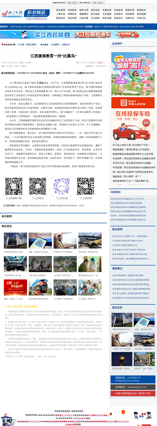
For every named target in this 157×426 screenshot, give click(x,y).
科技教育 (129, 14)
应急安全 (118, 18)
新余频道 (44, 44)
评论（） (102, 62)
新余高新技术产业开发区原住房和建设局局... (132, 298)
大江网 (47, 27)
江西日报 (13, 27)
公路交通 (83, 18)
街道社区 (141, 18)
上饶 (120, 27)
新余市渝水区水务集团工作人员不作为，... (129, 199)
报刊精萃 (81, 27)
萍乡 (137, 27)
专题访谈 (106, 10)
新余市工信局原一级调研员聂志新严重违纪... (132, 293)
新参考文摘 (55, 27)
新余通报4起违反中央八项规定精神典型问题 (131, 289)
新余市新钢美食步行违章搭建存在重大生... (129, 220)
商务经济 (129, 10)
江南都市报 (31, 27)
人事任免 (60, 14)
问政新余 (72, 10)
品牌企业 (129, 18)
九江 (101, 27)
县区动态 (95, 10)
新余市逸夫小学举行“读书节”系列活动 (129, 250)
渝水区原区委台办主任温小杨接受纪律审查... (132, 280)
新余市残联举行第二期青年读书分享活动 (130, 254)
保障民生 (72, 14)
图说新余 (60, 18)
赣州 (111, 27)
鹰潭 (142, 27)
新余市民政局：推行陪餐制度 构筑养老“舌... (131, 259)
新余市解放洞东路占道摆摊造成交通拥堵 (128, 207)
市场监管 (118, 10)
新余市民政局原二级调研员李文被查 (128, 275)
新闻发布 (141, 10)
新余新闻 (60, 10)
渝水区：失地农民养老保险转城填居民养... (129, 215)
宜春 (133, 27)
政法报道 (95, 14)
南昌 (97, 27)
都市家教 (72, 27)
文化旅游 (95, 18)
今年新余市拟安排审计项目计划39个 (128, 241)
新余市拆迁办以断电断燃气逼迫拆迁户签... (129, 211)
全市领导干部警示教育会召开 (125, 245)
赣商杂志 (64, 27)
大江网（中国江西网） (27, 44)
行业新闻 (55, 44)
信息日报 (21, 27)
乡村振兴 (118, 14)
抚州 (129, 27)
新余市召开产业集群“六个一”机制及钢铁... (131, 236)
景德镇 (106, 27)
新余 (116, 27)
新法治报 (40, 27)
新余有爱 (72, 18)
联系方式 (144, 393)
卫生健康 (106, 14)
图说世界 (117, 307)
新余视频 (141, 14)
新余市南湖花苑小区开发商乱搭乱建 (126, 203)
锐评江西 (83, 10)
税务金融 (106, 18)
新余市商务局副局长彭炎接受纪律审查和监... (132, 284)
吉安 (124, 27)
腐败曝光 (83, 14)
